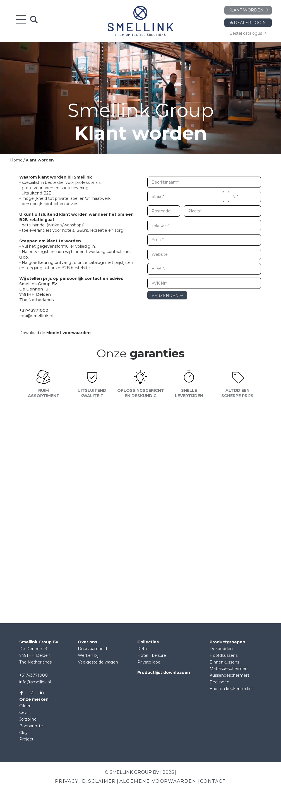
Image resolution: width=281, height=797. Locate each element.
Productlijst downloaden (163, 672)
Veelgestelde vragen (98, 662)
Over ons (87, 641)
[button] (140, 416)
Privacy (66, 781)
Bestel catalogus (247, 33)
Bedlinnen (219, 682)
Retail (142, 648)
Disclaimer (99, 781)
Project (26, 739)
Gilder (24, 705)
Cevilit (25, 712)
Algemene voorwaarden (157, 781)
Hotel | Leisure (151, 655)
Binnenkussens (224, 662)
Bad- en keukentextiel (231, 688)
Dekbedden (221, 648)
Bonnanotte (31, 725)
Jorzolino (28, 719)
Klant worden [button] (248, 10)
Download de (55, 332)
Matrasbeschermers (229, 668)
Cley (23, 732)
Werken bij (88, 655)
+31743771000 (33, 675)
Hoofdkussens (223, 655)
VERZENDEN (167, 295)
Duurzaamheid (92, 648)
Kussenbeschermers (229, 675)
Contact (213, 781)
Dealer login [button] (248, 22)
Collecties (148, 641)
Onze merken (34, 699)
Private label (149, 662)
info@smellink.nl (35, 682)
